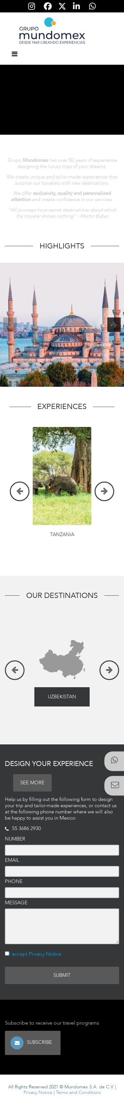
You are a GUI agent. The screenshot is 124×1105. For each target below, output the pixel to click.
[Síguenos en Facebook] (48, 6)
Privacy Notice (38, 1092)
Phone (14, 881)
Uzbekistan (62, 696)
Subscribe (40, 1042)
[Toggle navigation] (14, 54)
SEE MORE (32, 782)
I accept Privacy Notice (35, 954)
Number (15, 839)
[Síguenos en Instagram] (32, 6)
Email (12, 860)
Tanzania (62, 534)
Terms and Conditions (78, 1092)
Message (16, 903)
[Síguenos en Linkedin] (76, 6)
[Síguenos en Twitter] (62, 6)
